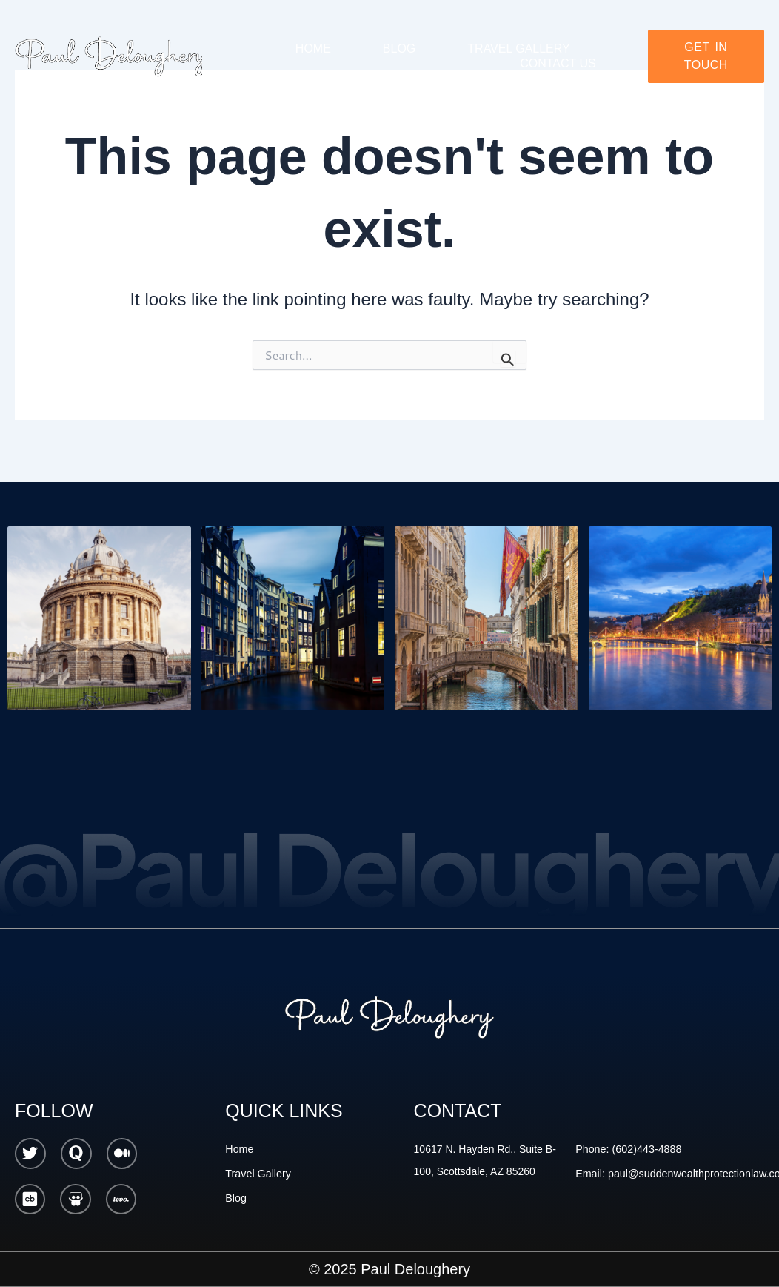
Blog (399, 48)
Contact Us (558, 63)
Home (313, 48)
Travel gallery (518, 48)
